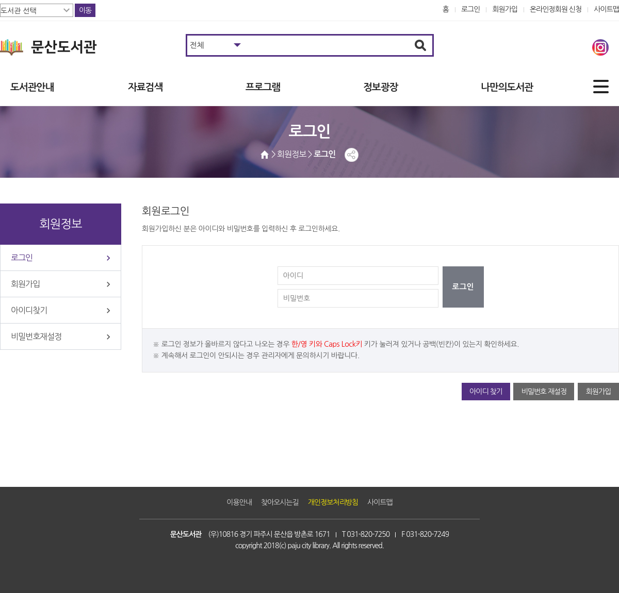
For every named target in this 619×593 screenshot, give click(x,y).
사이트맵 (606, 9)
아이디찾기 (29, 310)
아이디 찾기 (485, 391)
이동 (85, 10)
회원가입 (504, 9)
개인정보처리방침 (333, 502)
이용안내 (239, 502)
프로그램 (263, 87)
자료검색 (145, 87)
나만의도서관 (507, 87)
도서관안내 (32, 87)
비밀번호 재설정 (543, 391)
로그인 (470, 9)
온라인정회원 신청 (555, 9)
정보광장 (380, 87)
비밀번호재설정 (36, 336)
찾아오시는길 (280, 502)
